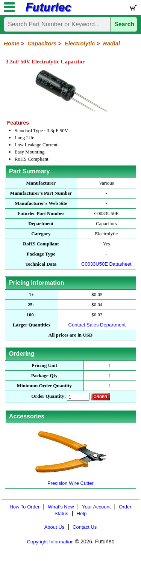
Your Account (96, 507)
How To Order (24, 507)
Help (82, 513)
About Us (54, 527)
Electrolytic (80, 43)
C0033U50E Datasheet (106, 264)
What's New (61, 507)
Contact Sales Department (97, 325)
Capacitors (42, 43)
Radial (111, 43)
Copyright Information (50, 541)
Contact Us (85, 527)
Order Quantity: (48, 396)
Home (12, 43)
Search (124, 24)
